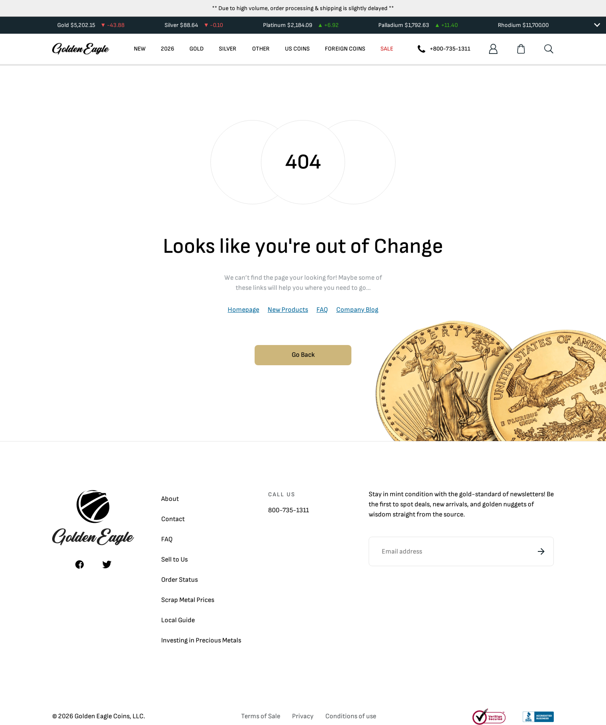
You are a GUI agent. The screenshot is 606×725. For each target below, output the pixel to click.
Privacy (303, 716)
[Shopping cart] (521, 49)
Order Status (179, 580)
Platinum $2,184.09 (301, 25)
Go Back (303, 355)
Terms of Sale (260, 716)
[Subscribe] (541, 551)
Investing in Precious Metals (201, 641)
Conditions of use (350, 716)
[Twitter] (106, 564)
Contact (173, 519)
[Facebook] (79, 564)
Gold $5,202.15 (91, 25)
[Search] (549, 49)
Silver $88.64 (194, 25)
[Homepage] (80, 49)
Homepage (243, 310)
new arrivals (450, 504)
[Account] (493, 49)
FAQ (322, 310)
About (170, 499)
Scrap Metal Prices (187, 600)
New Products (288, 310)
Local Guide (178, 620)
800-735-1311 (288, 510)
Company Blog (357, 310)
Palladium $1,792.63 (418, 25)
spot (406, 504)
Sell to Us (174, 560)
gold (465, 494)
